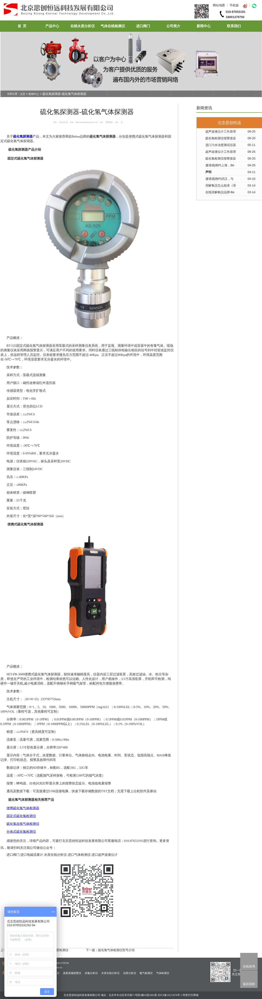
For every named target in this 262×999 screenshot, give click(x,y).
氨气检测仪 (146, 973)
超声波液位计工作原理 (220, 131)
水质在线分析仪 (110, 973)
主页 (22, 94)
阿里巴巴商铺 (190, 995)
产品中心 (52, 26)
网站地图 (219, 5)
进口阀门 (143, 26)
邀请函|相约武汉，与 (219, 178)
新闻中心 (204, 26)
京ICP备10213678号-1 (170, 995)
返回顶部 (249, 984)
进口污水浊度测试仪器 (220, 145)
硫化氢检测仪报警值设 (220, 138)
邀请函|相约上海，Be (219, 165)
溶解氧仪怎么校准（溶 (220, 185)
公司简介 (173, 26)
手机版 (234, 5)
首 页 (22, 26)
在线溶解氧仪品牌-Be (220, 192)
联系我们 (234, 26)
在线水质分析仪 (82, 26)
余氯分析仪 (91, 973)
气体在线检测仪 (113, 26)
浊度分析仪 (129, 973)
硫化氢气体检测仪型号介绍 (116, 950)
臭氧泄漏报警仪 (72, 973)
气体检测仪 (162, 973)
